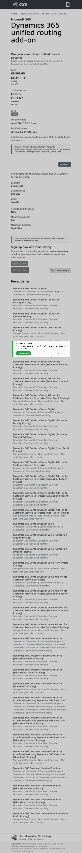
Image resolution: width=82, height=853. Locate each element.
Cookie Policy (33, 348)
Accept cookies (23, 353)
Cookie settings (60, 354)
